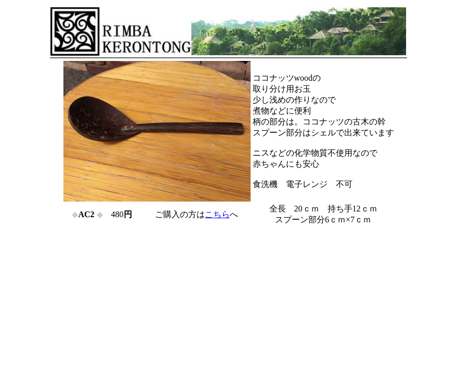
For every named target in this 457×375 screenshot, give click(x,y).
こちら (217, 214)
